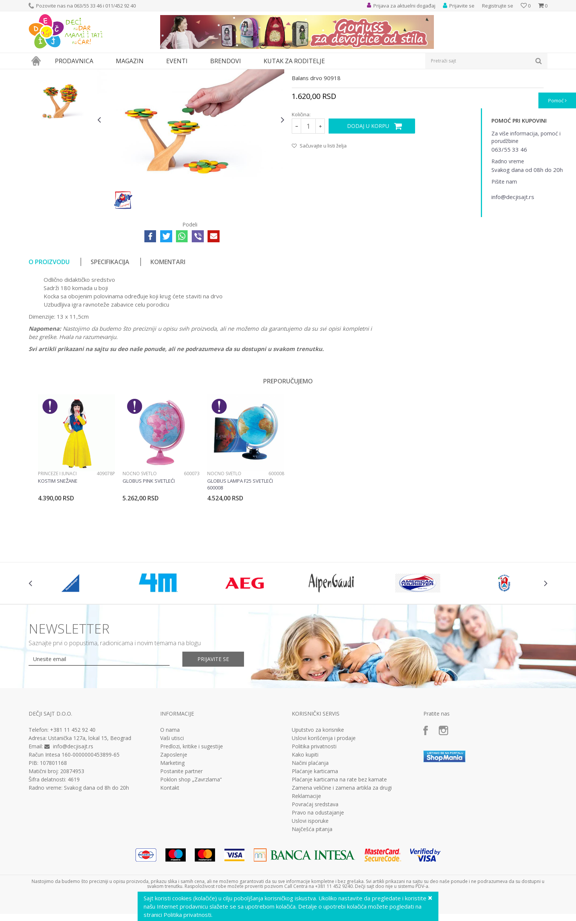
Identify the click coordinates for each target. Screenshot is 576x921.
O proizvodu (49, 331)
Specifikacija (110, 331)
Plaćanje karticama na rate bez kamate (339, 849)
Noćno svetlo (140, 543)
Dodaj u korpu (368, 195)
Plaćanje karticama (315, 840)
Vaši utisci (172, 807)
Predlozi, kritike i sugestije (191, 816)
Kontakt (169, 857)
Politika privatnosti (314, 816)
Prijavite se (213, 728)
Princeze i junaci (57, 543)
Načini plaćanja (310, 832)
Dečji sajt (38, 74)
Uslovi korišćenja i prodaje (324, 807)
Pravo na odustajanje (318, 882)
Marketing (172, 832)
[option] (61, 120)
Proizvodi (63, 74)
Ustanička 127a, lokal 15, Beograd (89, 807)
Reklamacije (306, 865)
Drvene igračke (216, 74)
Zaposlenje (173, 824)
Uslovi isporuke (310, 890)
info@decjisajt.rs (73, 815)
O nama (170, 799)
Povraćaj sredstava (315, 874)
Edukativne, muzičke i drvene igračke (155, 74)
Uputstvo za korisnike (318, 799)
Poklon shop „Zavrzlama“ (191, 849)
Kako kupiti (305, 824)
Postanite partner (181, 840)
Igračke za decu (95, 74)
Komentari (167, 331)
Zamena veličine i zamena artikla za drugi (342, 857)
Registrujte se (497, 5)
